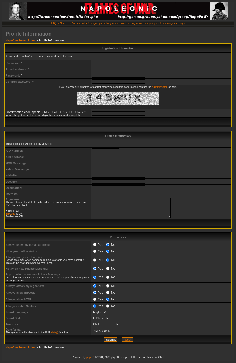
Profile (123, 23)
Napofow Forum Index (21, 40)
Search (64, 23)
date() (54, 332)
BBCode (10, 213)
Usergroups (95, 23)
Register (111, 23)
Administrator (159, 87)
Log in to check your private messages (153, 23)
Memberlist (78, 23)
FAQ (53, 23)
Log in (181, 23)
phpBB (90, 357)
